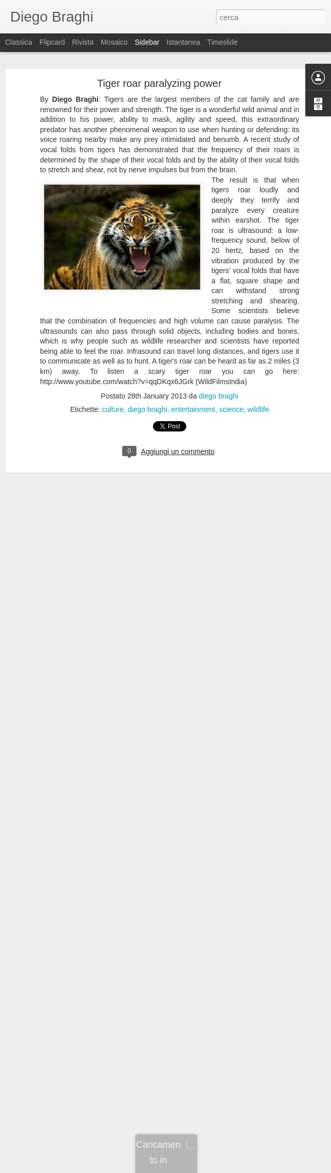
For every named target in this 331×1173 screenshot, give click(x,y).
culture (113, 409)
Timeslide (222, 42)
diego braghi (218, 396)
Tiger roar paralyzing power (159, 83)
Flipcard (52, 42)
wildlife (258, 409)
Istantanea (183, 42)
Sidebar (146, 42)
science (231, 409)
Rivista (82, 42)
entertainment (193, 409)
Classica (18, 42)
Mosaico (114, 42)
